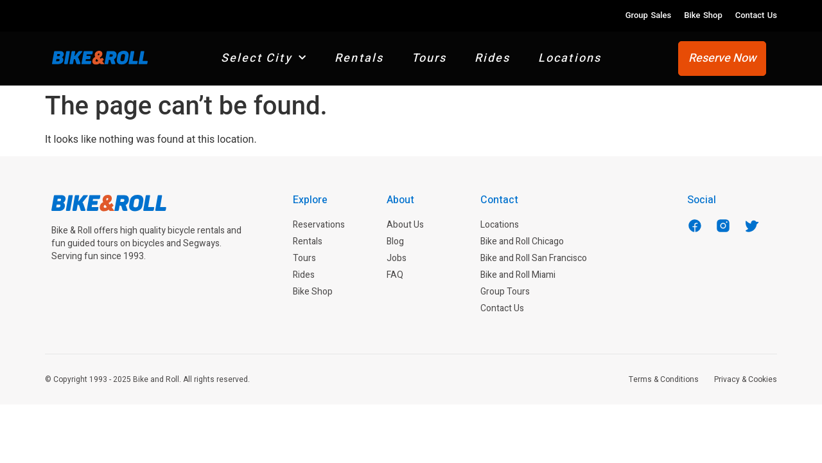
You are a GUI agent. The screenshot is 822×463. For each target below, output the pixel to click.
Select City (264, 58)
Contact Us (756, 15)
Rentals (359, 58)
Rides (493, 58)
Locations (570, 58)
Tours (429, 58)
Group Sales (648, 15)
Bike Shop (703, 15)
